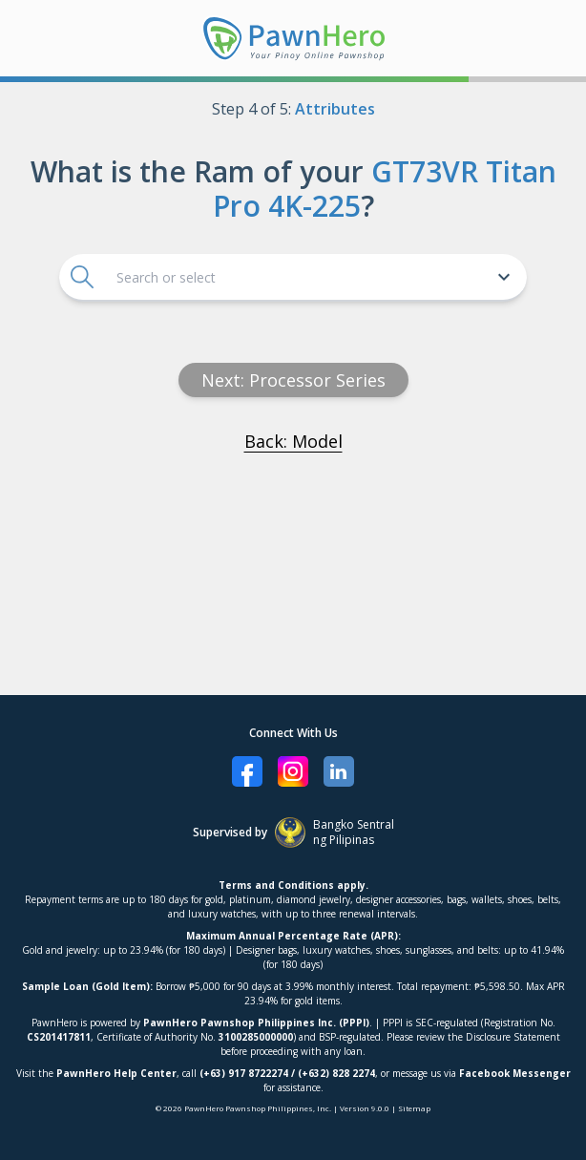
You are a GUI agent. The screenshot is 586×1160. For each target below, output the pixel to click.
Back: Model (293, 441)
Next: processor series (293, 380)
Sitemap (414, 1108)
